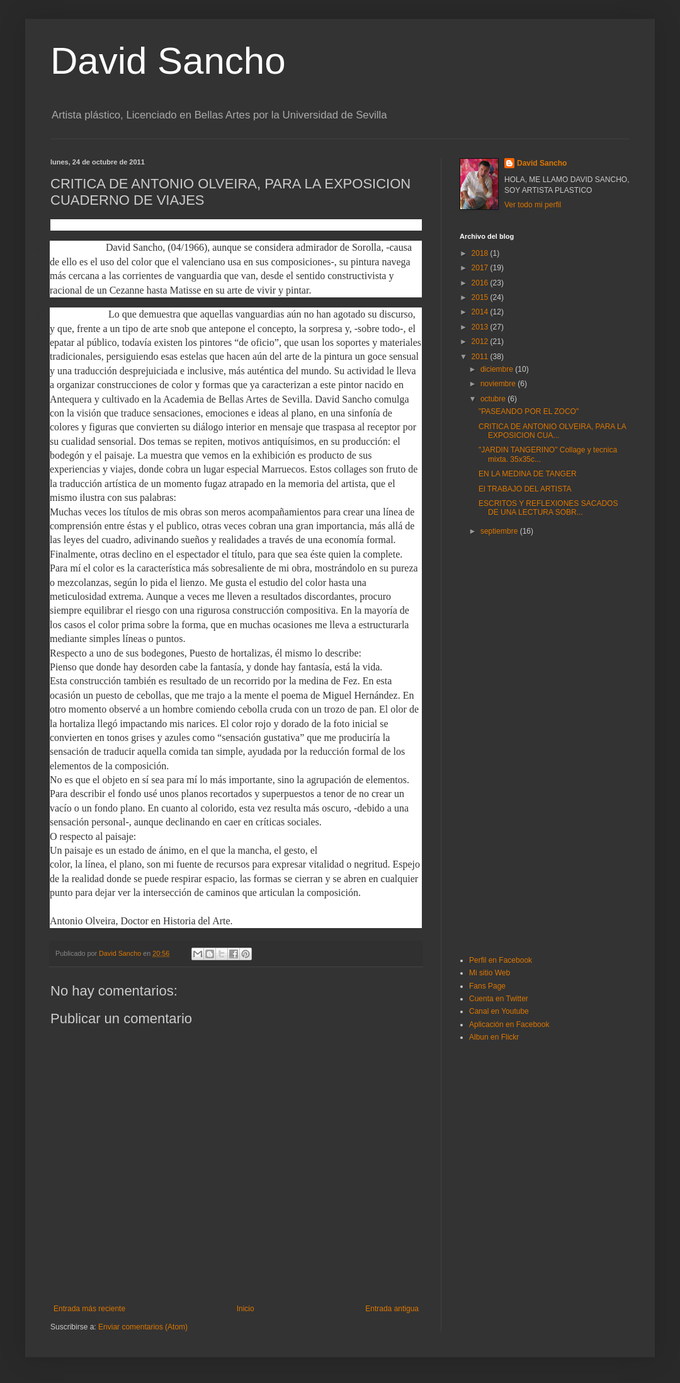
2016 (481, 282)
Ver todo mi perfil (532, 204)
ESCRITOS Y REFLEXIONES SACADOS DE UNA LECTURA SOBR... (548, 508)
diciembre (497, 369)
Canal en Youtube (499, 1011)
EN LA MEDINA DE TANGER (528, 473)
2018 (481, 253)
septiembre (500, 531)
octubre (493, 398)
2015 (481, 297)
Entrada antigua (392, 1308)
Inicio (245, 1308)
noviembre (499, 383)
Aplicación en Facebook (509, 1024)
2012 (481, 341)
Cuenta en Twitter (498, 998)
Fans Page (487, 986)
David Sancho (168, 61)
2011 (481, 356)
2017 (481, 267)
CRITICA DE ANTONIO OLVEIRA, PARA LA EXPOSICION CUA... (552, 431)
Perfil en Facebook (500, 960)
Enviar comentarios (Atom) (143, 1327)
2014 (481, 311)
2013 (481, 327)
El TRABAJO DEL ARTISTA (525, 489)
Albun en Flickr (494, 1037)
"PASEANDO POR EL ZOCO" (529, 411)
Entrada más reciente (89, 1308)
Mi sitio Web (489, 972)
